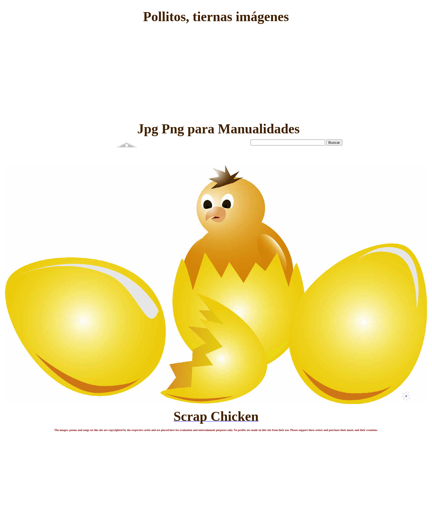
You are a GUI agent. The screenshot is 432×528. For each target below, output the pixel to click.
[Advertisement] (216, 71)
